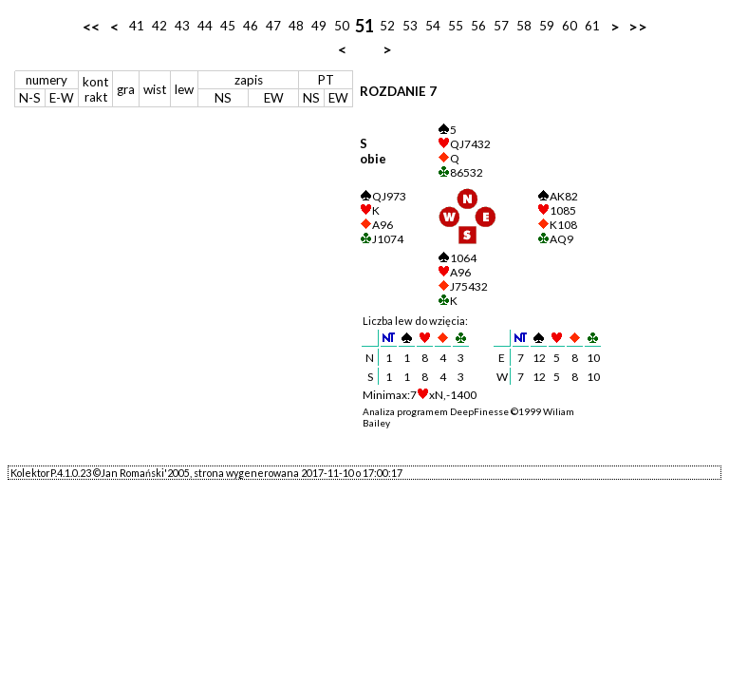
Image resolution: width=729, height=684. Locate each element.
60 (569, 25)
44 (205, 25)
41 (136, 25)
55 (455, 25)
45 (227, 25)
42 (159, 25)
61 (592, 25)
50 (341, 25)
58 (524, 25)
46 (250, 25)
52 (387, 25)
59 (546, 25)
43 (182, 25)
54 (432, 25)
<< (91, 26)
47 (273, 25)
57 (501, 25)
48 (296, 25)
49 (319, 25)
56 (478, 25)
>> (637, 26)
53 (410, 25)
